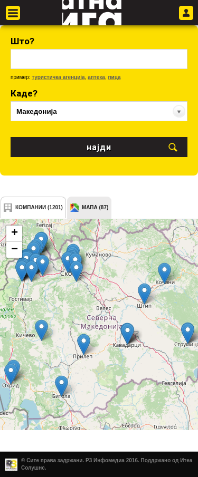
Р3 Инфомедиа (105, 460)
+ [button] (14, 233)
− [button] (14, 250)
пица (114, 77)
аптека (96, 77)
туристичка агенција (58, 77)
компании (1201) (39, 207)
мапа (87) (95, 207)
